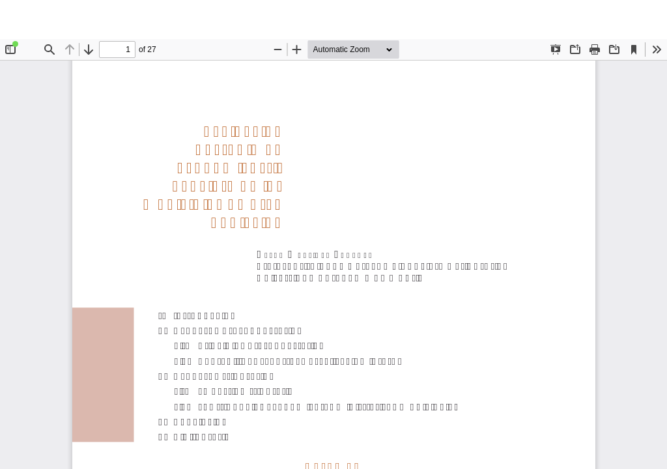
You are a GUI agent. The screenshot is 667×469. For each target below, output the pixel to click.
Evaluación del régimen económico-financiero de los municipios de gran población (347, 19)
